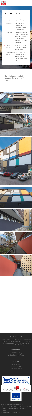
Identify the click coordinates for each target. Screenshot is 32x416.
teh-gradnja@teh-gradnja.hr (16, 368)
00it (19, 412)
